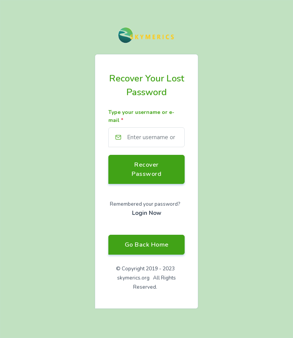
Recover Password (146, 169)
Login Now (146, 213)
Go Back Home (147, 244)
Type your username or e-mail (141, 116)
